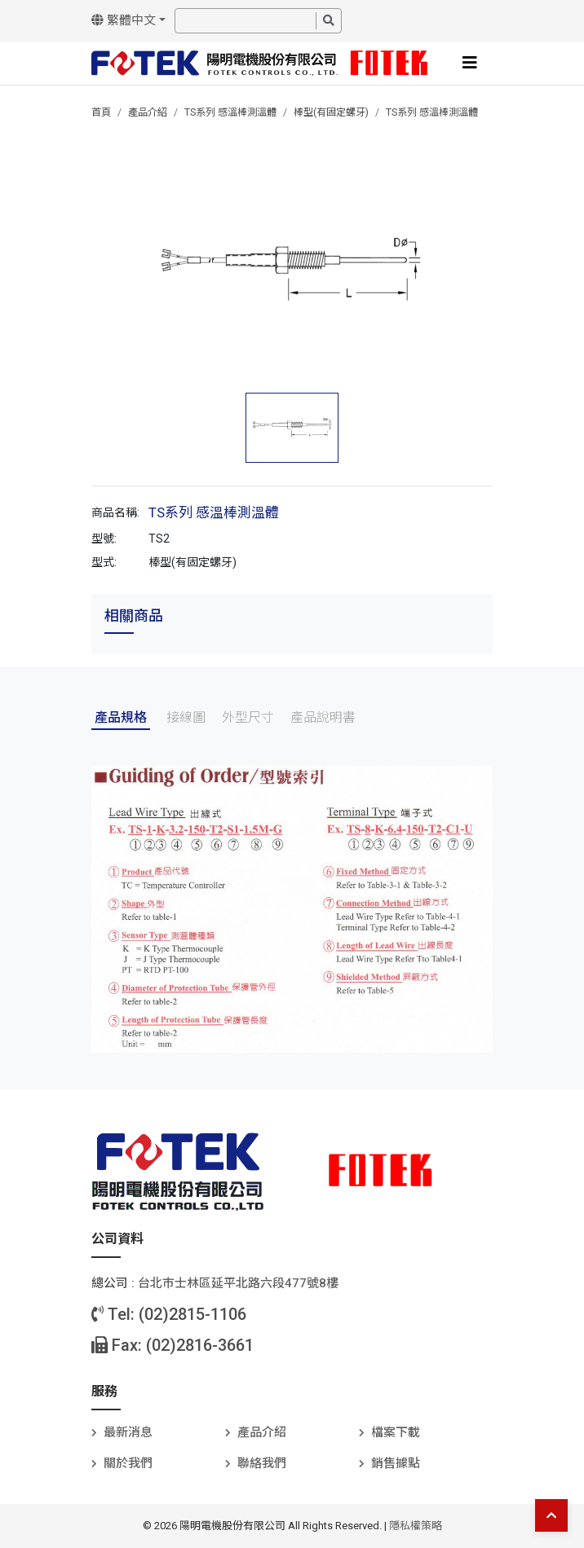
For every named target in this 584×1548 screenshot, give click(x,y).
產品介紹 (147, 112)
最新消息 (128, 1432)
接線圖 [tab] (186, 717)
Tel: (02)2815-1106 (168, 1314)
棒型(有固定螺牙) (331, 112)
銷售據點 (395, 1463)
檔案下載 (395, 1432)
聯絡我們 (261, 1463)
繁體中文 (123, 20)
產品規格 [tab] (121, 717)
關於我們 (128, 1463)
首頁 (101, 112)
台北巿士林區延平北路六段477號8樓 (238, 1283)
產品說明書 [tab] (323, 717)
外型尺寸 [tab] (248, 717)
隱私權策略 (415, 1525)
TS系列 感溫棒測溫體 (230, 112)
